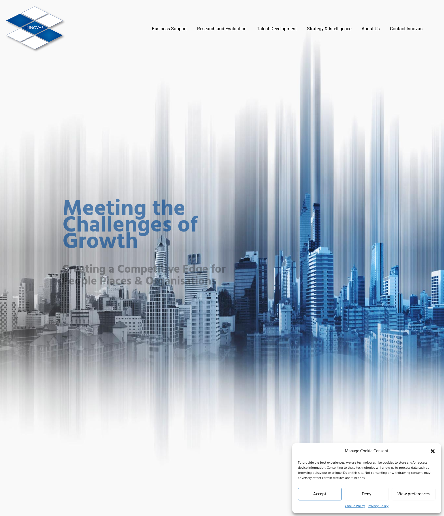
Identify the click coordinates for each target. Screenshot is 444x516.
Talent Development (277, 28)
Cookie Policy (355, 506)
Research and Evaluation (222, 28)
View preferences (413, 494)
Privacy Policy (378, 506)
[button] (433, 451)
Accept (319, 494)
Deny (366, 494)
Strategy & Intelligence (329, 28)
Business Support (169, 28)
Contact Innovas (406, 28)
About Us (371, 28)
